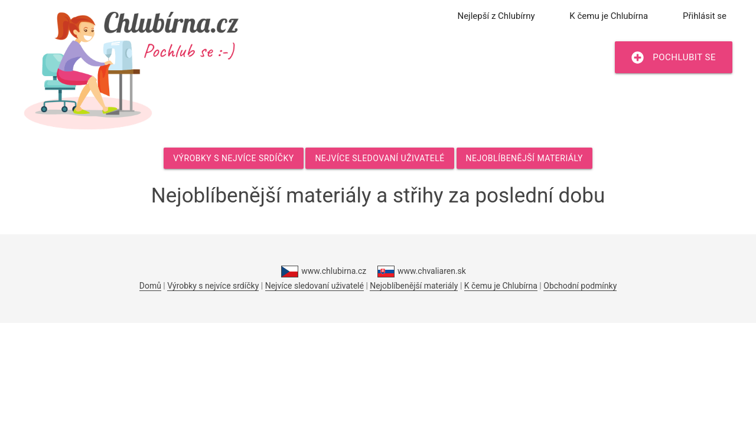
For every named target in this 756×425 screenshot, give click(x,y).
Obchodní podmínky (580, 285)
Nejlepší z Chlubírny (496, 16)
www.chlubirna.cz (323, 271)
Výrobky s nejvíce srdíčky (233, 158)
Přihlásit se (704, 16)
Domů (150, 285)
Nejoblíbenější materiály (524, 158)
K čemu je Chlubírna (608, 16)
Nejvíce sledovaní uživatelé (379, 158)
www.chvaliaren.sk (421, 271)
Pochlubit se (673, 57)
